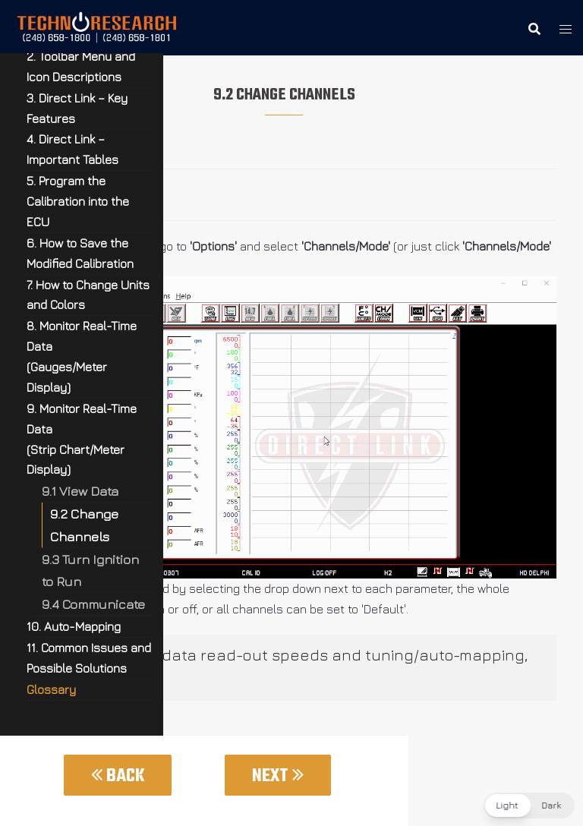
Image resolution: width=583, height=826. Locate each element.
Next (278, 776)
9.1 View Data (80, 491)
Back (117, 776)
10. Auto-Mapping (74, 626)
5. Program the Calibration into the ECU (78, 201)
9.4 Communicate (93, 604)
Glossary (51, 689)
